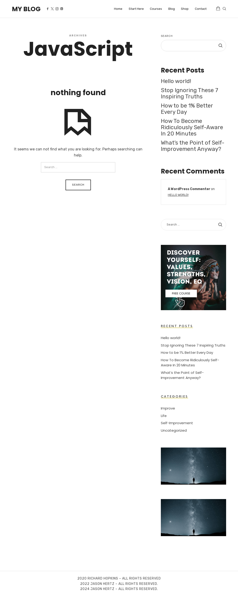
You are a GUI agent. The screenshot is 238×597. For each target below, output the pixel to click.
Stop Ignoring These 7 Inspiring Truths (189, 93)
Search (167, 36)
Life (164, 415)
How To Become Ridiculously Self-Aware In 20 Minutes (192, 127)
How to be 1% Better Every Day (187, 108)
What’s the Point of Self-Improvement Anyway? (192, 145)
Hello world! (176, 81)
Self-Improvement (177, 422)
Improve (168, 408)
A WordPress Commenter (189, 189)
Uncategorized (174, 430)
